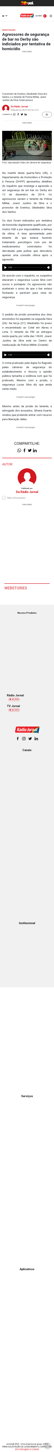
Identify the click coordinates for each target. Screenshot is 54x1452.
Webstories (15, 588)
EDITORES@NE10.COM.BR (27, 1449)
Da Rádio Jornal (19, 106)
